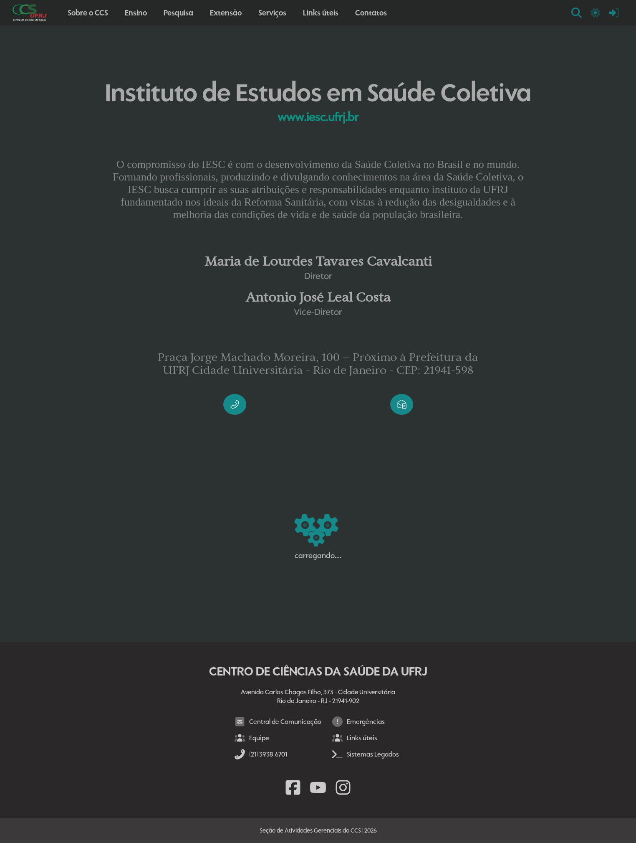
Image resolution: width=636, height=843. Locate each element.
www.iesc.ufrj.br (318, 117)
